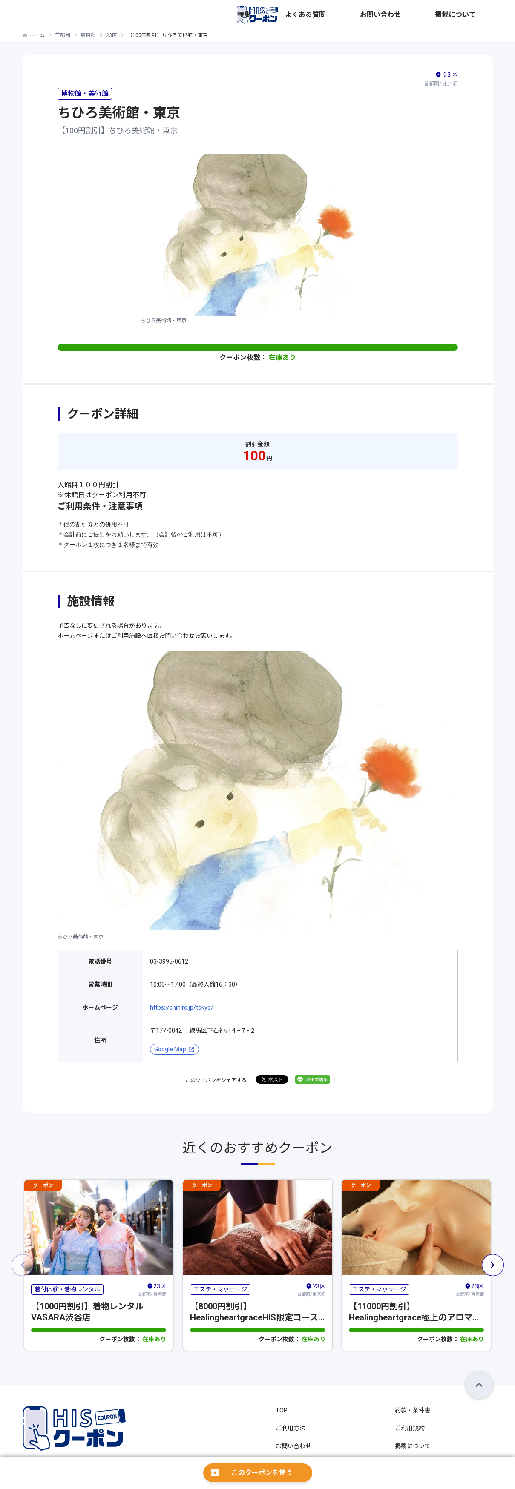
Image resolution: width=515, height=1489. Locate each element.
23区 (111, 35)
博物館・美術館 (85, 93)
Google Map (170, 1049)
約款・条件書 (413, 1410)
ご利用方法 (290, 1428)
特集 (349, 14)
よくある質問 (383, 14)
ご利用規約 (410, 1428)
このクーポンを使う (262, 1473)
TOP (282, 1410)
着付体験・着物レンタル (67, 1289)
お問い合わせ (429, 14)
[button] (493, 1265)
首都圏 (62, 35)
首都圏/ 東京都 (152, 1289)
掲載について (475, 14)
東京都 (88, 35)
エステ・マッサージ (220, 1289)
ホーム (37, 35)
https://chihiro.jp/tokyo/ (181, 1007)
